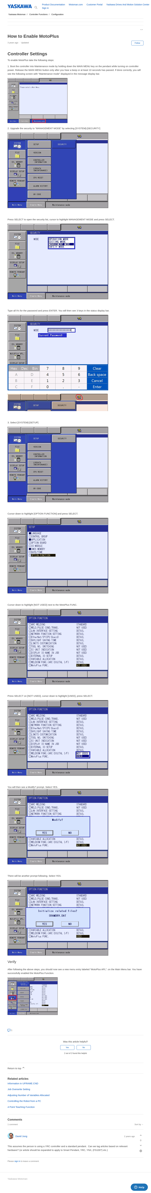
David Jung (21, 1136)
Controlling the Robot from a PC (24, 1101)
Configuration (57, 14)
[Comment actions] (140, 1151)
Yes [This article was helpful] (67, 1047)
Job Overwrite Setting (19, 1089)
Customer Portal (94, 4)
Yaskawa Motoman (17, 14)
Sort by (138, 1124)
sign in (17, 1161)
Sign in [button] (45, 8)
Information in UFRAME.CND (23, 1083)
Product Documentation (53, 4)
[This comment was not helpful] (140, 1145)
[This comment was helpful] (140, 1135)
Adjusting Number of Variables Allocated (29, 1095)
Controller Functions (38, 14)
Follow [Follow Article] (137, 43)
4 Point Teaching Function (21, 1107)
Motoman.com (76, 4)
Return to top (16, 1068)
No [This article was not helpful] (83, 1047)
